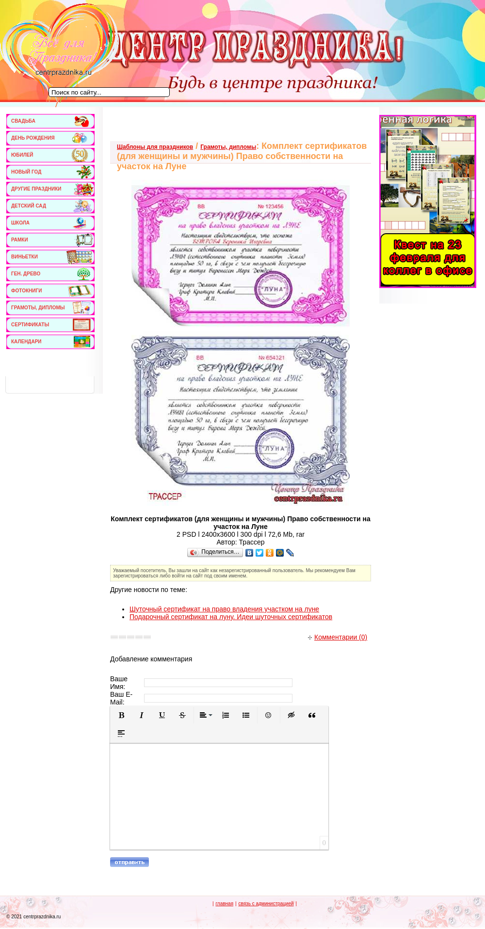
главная (224, 903)
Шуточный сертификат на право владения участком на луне (224, 609)
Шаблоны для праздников (155, 147)
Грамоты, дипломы (228, 147)
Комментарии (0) (337, 637)
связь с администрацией (265, 903)
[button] (121, 715)
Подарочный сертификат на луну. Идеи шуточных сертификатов (230, 617)
